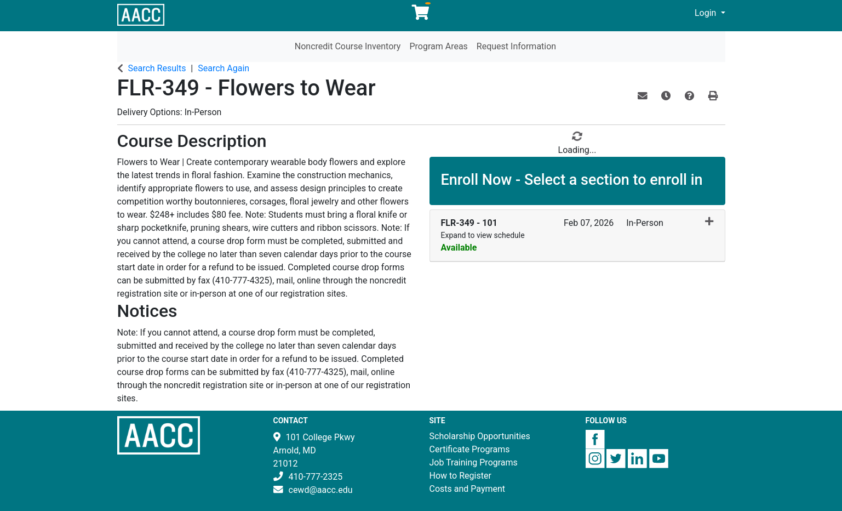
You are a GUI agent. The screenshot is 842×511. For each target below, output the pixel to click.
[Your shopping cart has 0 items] (421, 15)
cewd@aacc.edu (321, 490)
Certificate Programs (469, 449)
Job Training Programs (473, 462)
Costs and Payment (467, 489)
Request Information (516, 46)
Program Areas (438, 46)
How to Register (460, 475)
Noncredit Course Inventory (348, 46)
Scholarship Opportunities (479, 436)
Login (706, 13)
